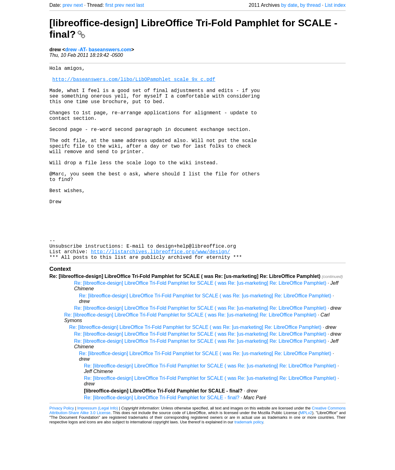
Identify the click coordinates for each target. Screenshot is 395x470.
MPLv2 (306, 456)
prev (67, 5)
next (78, 5)
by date (289, 5)
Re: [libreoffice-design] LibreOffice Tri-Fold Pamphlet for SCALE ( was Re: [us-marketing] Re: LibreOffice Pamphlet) (200, 326)
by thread (310, 5)
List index (335, 5)
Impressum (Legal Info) (97, 451)
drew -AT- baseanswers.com (98, 49)
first (109, 5)
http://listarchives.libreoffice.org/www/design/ (160, 293)
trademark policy (249, 465)
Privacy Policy (61, 451)
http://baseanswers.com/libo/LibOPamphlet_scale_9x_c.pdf (133, 82)
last (140, 5)
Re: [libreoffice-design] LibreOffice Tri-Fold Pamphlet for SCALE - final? (161, 440)
